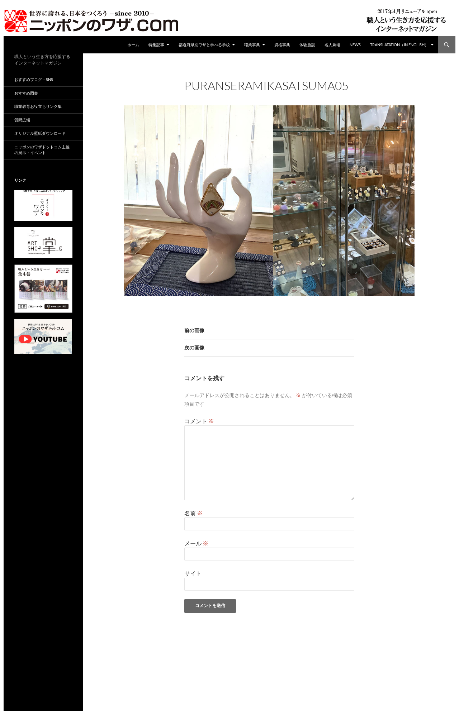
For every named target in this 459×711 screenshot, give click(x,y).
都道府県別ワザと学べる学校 (204, 44)
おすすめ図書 (26, 93)
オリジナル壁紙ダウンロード (40, 133)
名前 (193, 513)
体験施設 (307, 44)
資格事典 (282, 44)
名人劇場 (332, 44)
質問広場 (22, 120)
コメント (199, 420)
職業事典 (252, 44)
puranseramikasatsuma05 (288, 95)
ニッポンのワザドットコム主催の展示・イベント (42, 149)
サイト (193, 573)
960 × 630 (238, 95)
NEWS (355, 44)
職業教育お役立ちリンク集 (38, 106)
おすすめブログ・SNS (33, 79)
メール (196, 543)
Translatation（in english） (399, 44)
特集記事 (156, 44)
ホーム (133, 44)
